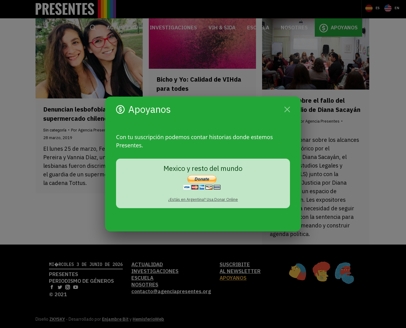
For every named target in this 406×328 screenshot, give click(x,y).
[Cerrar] (287, 109)
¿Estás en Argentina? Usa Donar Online (203, 199)
